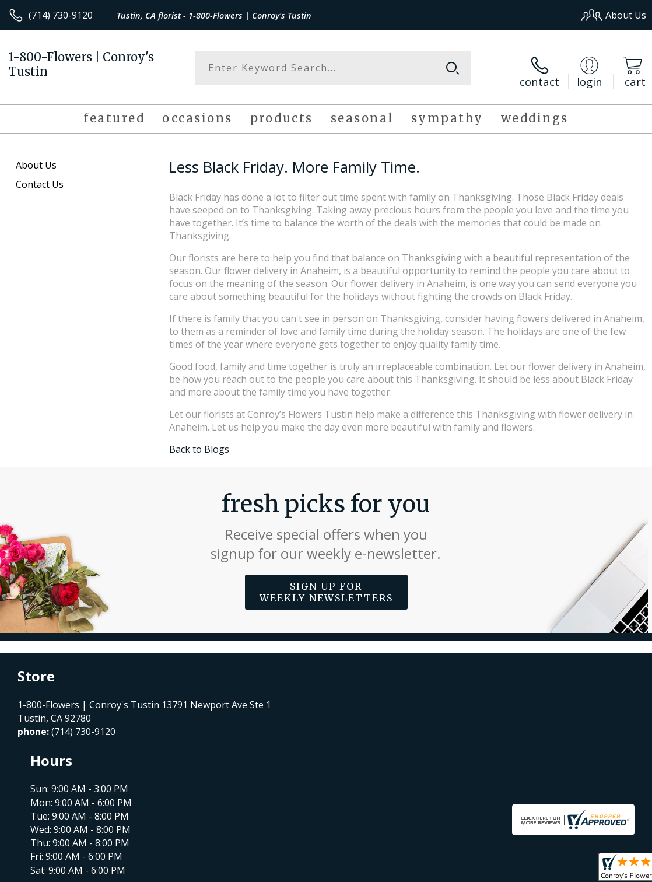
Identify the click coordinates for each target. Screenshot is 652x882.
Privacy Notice (449, 870)
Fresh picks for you (326, 519)
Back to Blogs (199, 442)
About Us (36, 158)
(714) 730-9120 (61, 15)
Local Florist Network (531, 870)
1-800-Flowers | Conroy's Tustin (81, 64)
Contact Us (40, 177)
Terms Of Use (381, 870)
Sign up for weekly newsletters (326, 585)
